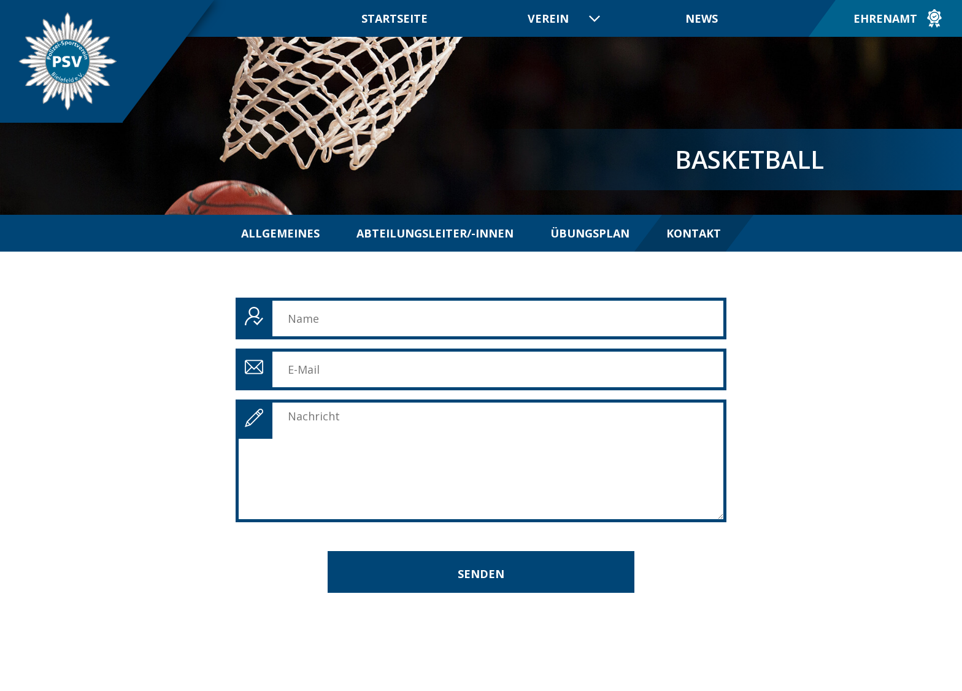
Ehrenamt (885, 18)
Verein (548, 18)
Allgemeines (280, 233)
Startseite (394, 18)
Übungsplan (589, 233)
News (701, 18)
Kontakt (693, 233)
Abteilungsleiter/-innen (435, 233)
